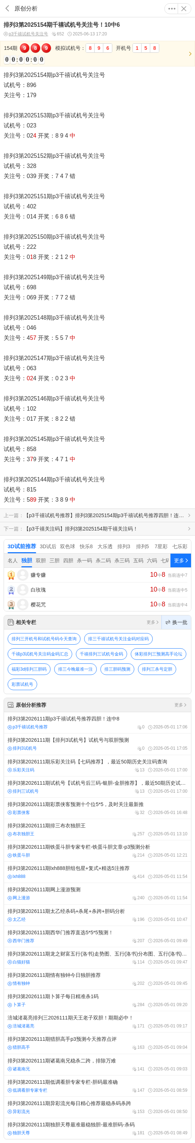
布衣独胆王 (21, 833)
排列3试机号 (22, 748)
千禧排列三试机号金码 (101, 654)
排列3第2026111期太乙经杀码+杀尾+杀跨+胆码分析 (97, 915)
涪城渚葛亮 (21, 1026)
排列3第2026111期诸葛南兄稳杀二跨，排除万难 (97, 1064)
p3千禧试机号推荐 (28, 726)
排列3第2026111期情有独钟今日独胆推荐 (97, 979)
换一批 (176, 622)
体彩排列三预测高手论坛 (158, 654)
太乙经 (17, 919)
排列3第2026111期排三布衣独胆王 (97, 829)
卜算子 (17, 1004)
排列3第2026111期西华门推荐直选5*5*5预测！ (97, 936)
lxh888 (16, 876)
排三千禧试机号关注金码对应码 (118, 638)
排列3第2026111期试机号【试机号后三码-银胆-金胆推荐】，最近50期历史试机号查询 (97, 786)
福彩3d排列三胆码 (29, 669)
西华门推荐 (21, 940)
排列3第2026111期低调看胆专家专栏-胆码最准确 (97, 1085)
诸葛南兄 (19, 1068)
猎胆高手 (19, 1047)
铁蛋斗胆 (19, 855)
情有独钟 (19, 983)
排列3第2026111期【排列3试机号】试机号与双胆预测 (97, 743)
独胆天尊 (19, 1132)
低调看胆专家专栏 (27, 1090)
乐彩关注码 (21, 769)
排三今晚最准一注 (75, 669)
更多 (172, 9)
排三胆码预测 (117, 669)
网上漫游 (19, 897)
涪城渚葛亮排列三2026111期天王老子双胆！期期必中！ (97, 1021)
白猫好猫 (19, 962)
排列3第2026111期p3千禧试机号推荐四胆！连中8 (97, 722)
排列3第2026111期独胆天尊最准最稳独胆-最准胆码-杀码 (97, 1128)
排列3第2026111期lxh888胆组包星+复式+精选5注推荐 (97, 872)
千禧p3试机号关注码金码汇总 (40, 654)
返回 (7, 8)
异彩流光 (19, 1111)
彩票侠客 (19, 812)
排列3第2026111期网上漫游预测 (97, 893)
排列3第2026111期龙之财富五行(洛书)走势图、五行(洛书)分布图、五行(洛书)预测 (97, 957)
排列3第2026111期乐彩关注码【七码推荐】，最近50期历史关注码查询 (97, 765)
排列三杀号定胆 (157, 669)
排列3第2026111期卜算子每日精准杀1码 (97, 1000)
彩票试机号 (22, 684)
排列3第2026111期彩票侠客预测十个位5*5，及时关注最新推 (97, 808)
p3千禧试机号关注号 (26, 34)
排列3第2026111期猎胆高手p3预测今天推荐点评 (97, 1042)
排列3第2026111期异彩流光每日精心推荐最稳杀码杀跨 (97, 1107)
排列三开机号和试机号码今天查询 (44, 638)
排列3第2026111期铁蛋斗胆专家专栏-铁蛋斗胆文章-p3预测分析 (97, 850)
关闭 (184, 9)
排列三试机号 (23, 791)
